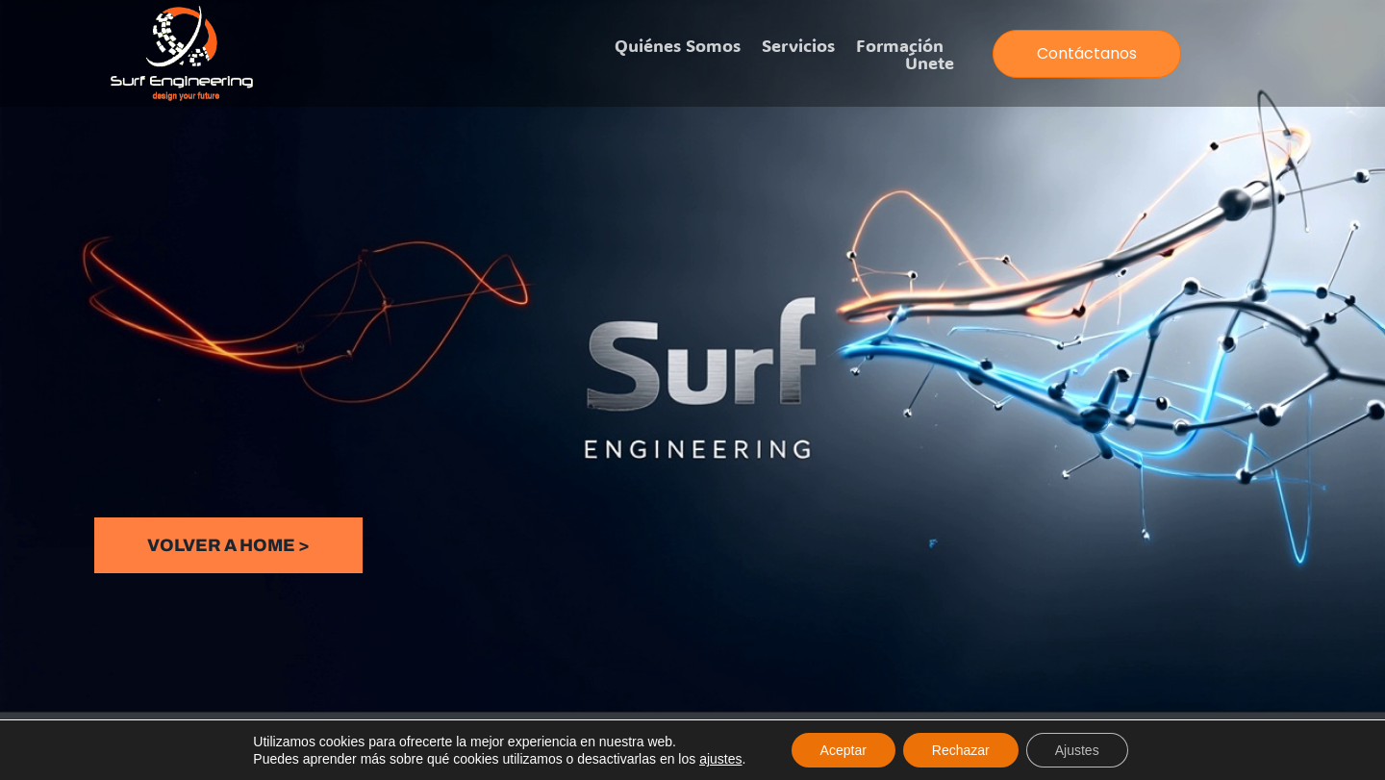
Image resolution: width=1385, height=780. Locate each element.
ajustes (720, 759)
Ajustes (1077, 750)
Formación (900, 45)
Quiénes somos (678, 45)
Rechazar (961, 750)
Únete (929, 62)
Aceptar (843, 750)
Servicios (798, 45)
